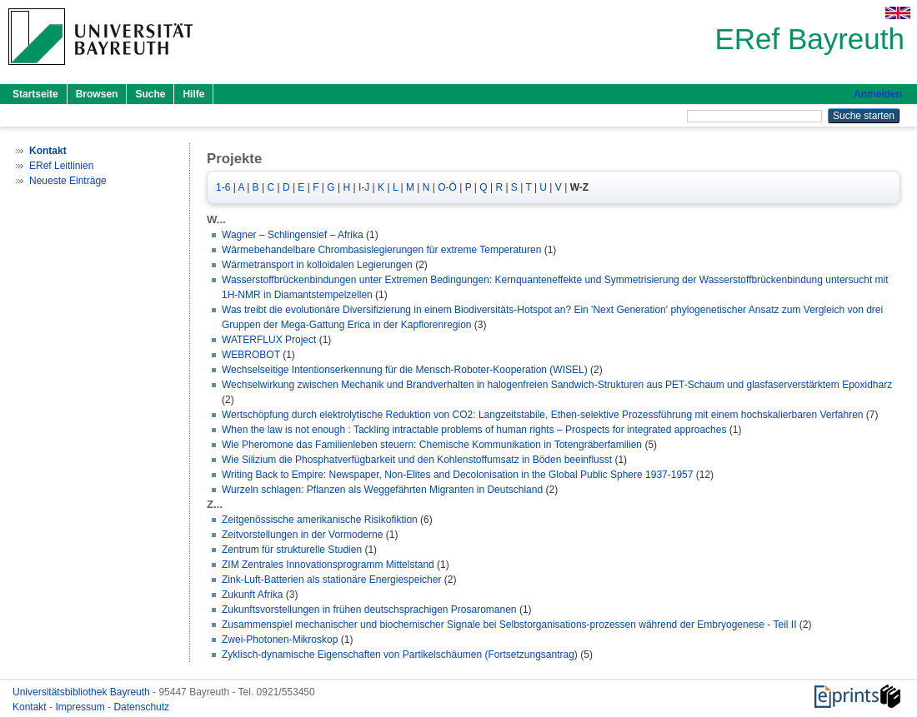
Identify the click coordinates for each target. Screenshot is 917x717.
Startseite (35, 94)
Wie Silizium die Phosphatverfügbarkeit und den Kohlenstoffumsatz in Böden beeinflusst (417, 460)
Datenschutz (141, 707)
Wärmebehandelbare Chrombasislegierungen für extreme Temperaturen (381, 250)
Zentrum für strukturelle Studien (292, 549)
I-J (363, 187)
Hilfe (193, 94)
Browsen (97, 94)
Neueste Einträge (68, 181)
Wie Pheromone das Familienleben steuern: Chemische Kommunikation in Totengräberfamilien (432, 445)
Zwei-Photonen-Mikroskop (280, 639)
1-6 (223, 187)
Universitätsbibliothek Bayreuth (83, 692)
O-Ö (447, 187)
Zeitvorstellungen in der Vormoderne (302, 534)
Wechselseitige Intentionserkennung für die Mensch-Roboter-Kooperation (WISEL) (405, 370)
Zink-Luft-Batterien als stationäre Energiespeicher (331, 579)
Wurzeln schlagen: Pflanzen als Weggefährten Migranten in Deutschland (382, 489)
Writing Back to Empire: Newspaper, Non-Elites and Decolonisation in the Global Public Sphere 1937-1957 (457, 474)
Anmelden (878, 94)
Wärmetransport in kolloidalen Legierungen (317, 265)
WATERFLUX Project (269, 340)
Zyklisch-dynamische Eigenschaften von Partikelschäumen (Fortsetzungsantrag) (400, 654)
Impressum (81, 707)
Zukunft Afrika (252, 594)
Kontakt (31, 707)
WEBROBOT (251, 355)
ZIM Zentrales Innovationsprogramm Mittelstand (328, 564)
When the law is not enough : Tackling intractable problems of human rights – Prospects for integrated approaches (474, 430)
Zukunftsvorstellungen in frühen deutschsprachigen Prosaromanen (369, 609)
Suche (150, 94)
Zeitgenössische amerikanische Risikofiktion (320, 519)
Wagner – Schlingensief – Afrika (292, 235)
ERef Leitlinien (61, 166)
